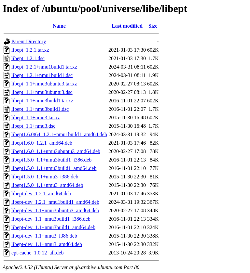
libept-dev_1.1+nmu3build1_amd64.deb (53, 227)
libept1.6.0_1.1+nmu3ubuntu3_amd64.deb (55, 151)
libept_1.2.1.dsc (28, 58)
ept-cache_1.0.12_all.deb (37, 252)
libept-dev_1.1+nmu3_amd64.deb (46, 244)
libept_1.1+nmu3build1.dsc (40, 109)
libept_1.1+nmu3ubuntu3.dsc (42, 92)
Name (59, 26)
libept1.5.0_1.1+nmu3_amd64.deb (47, 185)
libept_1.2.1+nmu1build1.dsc (42, 75)
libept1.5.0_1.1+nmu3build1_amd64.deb (53, 168)
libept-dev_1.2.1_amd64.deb (41, 193)
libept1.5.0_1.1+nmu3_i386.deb (44, 176)
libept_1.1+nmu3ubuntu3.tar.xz (44, 83)
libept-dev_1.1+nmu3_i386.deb (44, 236)
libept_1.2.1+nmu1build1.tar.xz (44, 67)
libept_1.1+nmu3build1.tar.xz (42, 100)
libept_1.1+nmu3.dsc (33, 126)
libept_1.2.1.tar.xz (30, 50)
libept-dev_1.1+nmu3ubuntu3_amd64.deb (55, 210)
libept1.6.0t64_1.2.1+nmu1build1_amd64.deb (59, 134)
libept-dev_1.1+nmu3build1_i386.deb (50, 219)
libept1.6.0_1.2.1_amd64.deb (41, 143)
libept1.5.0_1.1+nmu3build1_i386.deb (51, 159)
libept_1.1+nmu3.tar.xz (35, 117)
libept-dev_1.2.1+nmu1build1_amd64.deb (55, 202)
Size (153, 26)
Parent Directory (28, 41)
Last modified (127, 26)
